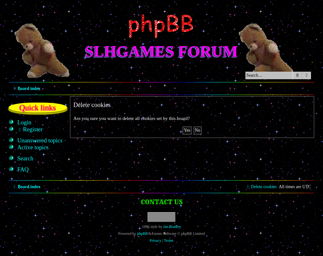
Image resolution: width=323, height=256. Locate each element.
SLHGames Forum (161, 51)
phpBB (142, 233)
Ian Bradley (172, 226)
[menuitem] (24, 122)
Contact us (162, 202)
